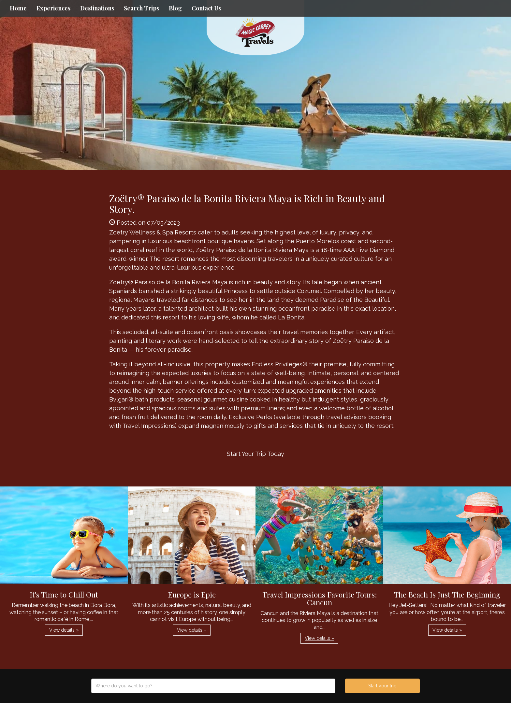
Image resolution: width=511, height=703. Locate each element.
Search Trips (141, 8)
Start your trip (382, 685)
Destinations (97, 8)
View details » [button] (64, 630)
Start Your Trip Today (255, 453)
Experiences (53, 8)
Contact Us (206, 8)
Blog (175, 8)
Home (18, 8)
